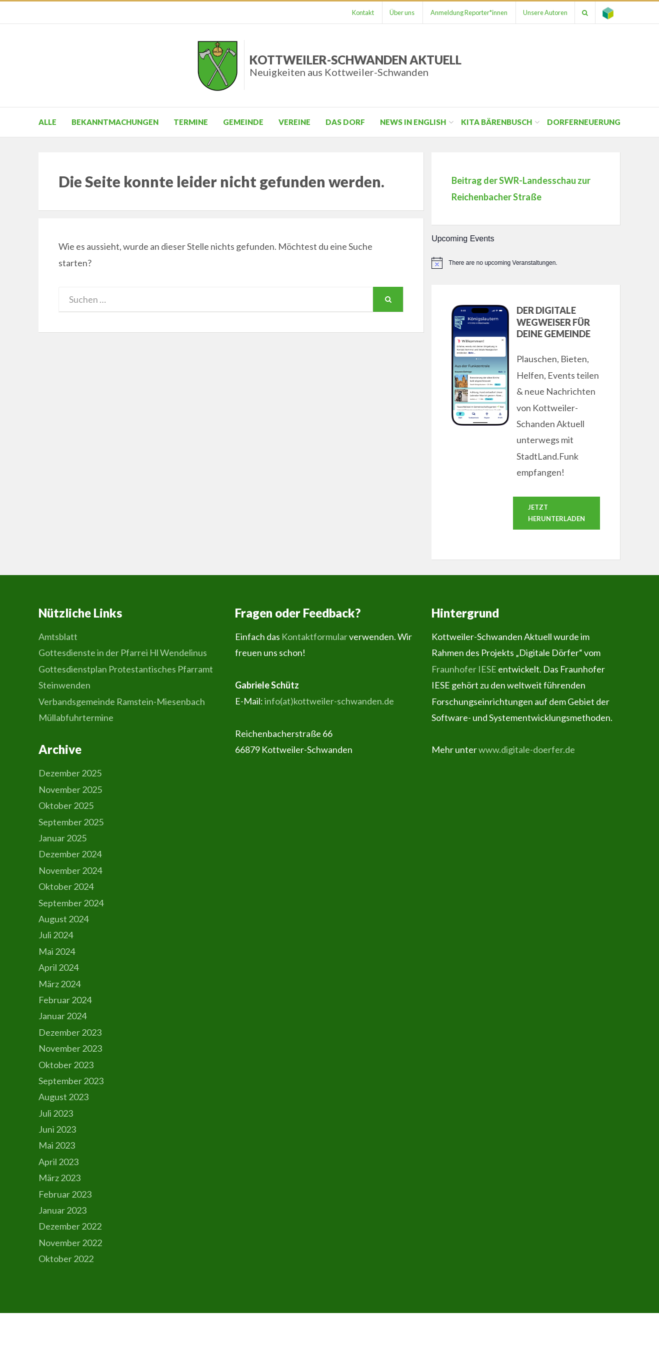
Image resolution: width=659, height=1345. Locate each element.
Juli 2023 (55, 1113)
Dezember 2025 (70, 773)
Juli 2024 (55, 935)
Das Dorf (345, 121)
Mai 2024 (56, 951)
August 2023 (63, 1097)
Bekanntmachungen (115, 121)
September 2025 (71, 821)
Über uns (398, 12)
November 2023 (70, 1048)
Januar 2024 (62, 1016)
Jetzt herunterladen (556, 513)
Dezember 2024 (70, 854)
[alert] (526, 263)
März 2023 (59, 1178)
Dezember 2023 (70, 1032)
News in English (413, 121)
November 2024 (70, 870)
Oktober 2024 (66, 886)
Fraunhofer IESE (464, 669)
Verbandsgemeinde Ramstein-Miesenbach (121, 701)
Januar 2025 (62, 838)
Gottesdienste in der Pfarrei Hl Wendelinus (122, 653)
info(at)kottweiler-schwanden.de (329, 701)
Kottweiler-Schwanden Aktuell (356, 65)
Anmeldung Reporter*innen (466, 12)
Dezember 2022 (70, 1226)
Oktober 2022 (66, 1259)
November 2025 (70, 789)
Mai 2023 (56, 1145)
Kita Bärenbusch (496, 121)
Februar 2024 (65, 1000)
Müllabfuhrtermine (76, 717)
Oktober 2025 (66, 805)
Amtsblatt (58, 637)
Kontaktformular (315, 637)
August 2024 (63, 919)
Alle (47, 121)
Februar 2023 (65, 1194)
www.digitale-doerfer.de (526, 749)
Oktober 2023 (66, 1064)
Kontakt (359, 12)
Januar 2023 (62, 1210)
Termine (191, 121)
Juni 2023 (57, 1129)
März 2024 (59, 983)
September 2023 (71, 1081)
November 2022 (70, 1242)
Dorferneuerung (583, 121)
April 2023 (58, 1161)
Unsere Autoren (543, 12)
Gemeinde (243, 121)
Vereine (294, 121)
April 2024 (58, 967)
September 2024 (71, 902)
